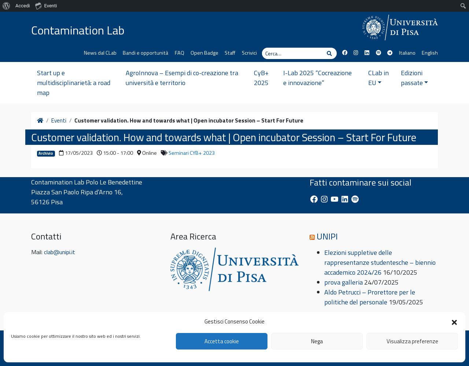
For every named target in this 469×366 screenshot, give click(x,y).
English (430, 53)
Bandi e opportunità (145, 53)
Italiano (407, 53)
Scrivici (249, 53)
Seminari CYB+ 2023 (192, 153)
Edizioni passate (414, 78)
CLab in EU (378, 78)
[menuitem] (6, 6)
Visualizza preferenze (412, 341)
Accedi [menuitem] (22, 5)
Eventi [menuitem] (46, 5)
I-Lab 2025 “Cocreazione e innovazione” (317, 78)
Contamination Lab (78, 30)
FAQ (179, 53)
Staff (230, 53)
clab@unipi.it (59, 252)
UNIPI (327, 236)
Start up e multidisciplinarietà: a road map (73, 83)
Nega (317, 341)
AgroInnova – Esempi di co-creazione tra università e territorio (182, 78)
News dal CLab (100, 53)
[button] (454, 321)
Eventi (58, 121)
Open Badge (204, 53)
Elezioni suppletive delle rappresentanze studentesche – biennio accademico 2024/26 (380, 262)
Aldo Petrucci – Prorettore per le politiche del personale (369, 297)
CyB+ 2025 (261, 78)
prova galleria (343, 282)
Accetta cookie (221, 341)
